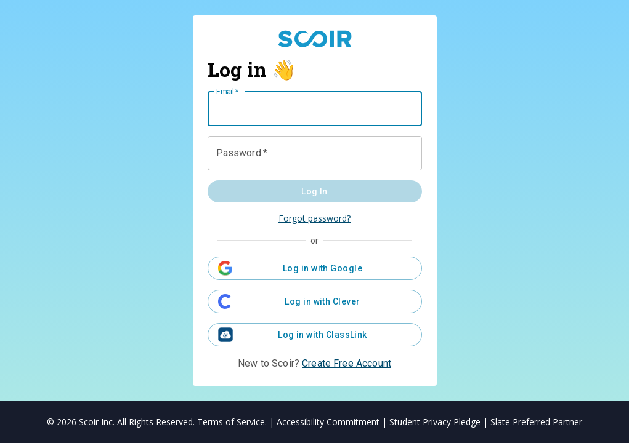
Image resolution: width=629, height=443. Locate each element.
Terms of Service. (232, 422)
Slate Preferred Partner (536, 422)
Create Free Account (346, 363)
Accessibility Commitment (328, 422)
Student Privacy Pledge (435, 422)
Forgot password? (314, 218)
